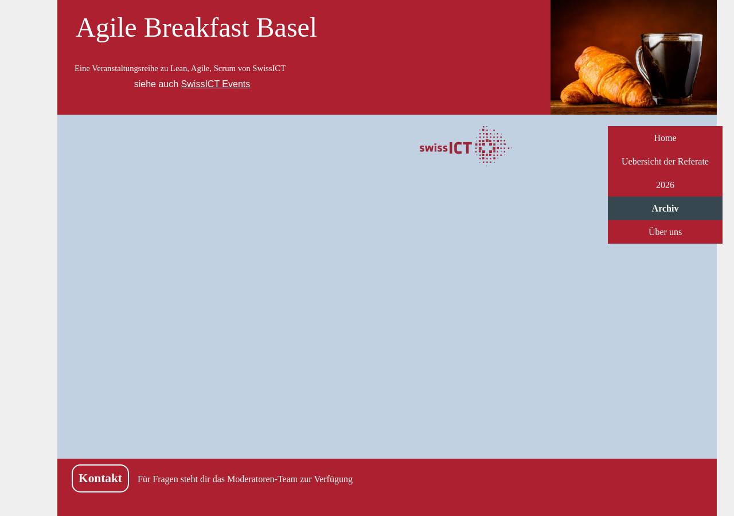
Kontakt (100, 478)
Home (665, 138)
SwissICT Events (216, 84)
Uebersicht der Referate (665, 161)
